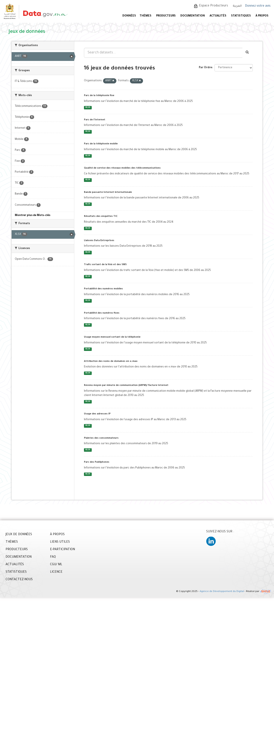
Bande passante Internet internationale (108, 192)
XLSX (87, 107)
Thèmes (145, 16)
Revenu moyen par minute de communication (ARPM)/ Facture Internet (126, 385)
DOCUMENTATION (192, 16)
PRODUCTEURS (166, 16)
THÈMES (12, 542)
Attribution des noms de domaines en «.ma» (110, 361)
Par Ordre (205, 67)
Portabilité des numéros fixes (101, 313)
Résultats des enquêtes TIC (100, 216)
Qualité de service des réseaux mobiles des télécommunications (122, 168)
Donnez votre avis (258, 6)
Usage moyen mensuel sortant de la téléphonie (112, 337)
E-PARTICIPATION (62, 549)
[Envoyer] (247, 52)
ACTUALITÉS (218, 16)
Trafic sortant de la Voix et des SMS (105, 264)
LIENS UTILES (60, 542)
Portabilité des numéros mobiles (103, 289)
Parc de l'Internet (94, 120)
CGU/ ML (56, 564)
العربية (237, 6)
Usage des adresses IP (97, 414)
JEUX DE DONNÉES (19, 534)
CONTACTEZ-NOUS (19, 579)
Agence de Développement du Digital (222, 591)
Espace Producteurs (213, 6)
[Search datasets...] (163, 53)
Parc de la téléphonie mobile (101, 144)
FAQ (53, 557)
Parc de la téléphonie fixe (99, 95)
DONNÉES (129, 16)
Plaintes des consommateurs (101, 438)
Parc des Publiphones (96, 462)
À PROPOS (262, 16)
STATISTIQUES (241, 16)
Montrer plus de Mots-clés (32, 215)
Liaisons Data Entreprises (99, 240)
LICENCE (56, 572)
